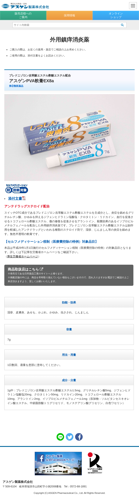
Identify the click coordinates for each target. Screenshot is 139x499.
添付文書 (15, 198)
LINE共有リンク (60, 437)
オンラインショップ (116, 15)
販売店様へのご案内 (23, 15)
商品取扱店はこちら (69, 275)
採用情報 (69, 15)
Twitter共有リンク (69, 437)
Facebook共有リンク (79, 437)
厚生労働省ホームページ (22, 256)
